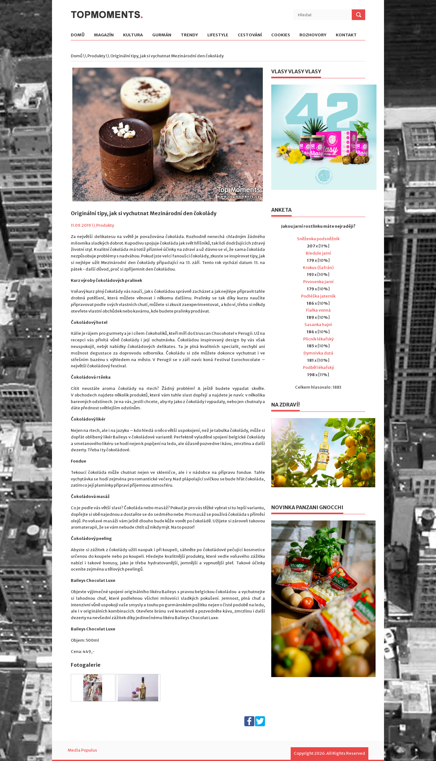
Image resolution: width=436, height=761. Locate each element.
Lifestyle (217, 35)
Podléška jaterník (318, 296)
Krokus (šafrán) (318, 267)
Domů (78, 35)
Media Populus (82, 750)
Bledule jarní (318, 253)
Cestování (250, 35)
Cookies (280, 35)
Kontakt (346, 35)
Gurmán (161, 35)
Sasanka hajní (318, 324)
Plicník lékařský (318, 339)
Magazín (104, 35)
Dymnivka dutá (318, 353)
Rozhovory (312, 35)
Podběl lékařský (318, 367)
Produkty (96, 56)
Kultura (133, 35)
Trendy (189, 35)
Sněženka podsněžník (318, 238)
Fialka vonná (318, 310)
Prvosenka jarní (318, 281)
